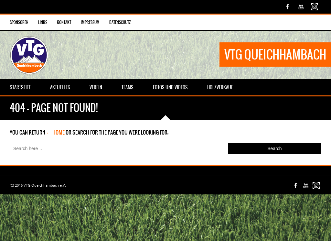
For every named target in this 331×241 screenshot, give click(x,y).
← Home (55, 132)
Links (42, 22)
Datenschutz (120, 22)
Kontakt (64, 22)
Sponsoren (19, 22)
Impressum (90, 22)
